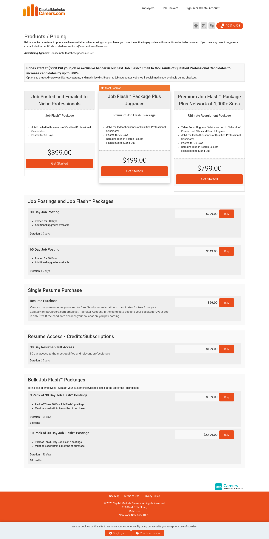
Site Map (114, 496)
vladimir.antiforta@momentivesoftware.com (83, 46)
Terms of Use (131, 496)
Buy (226, 214)
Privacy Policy (152, 496)
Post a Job (229, 26)
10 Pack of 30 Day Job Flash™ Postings (100, 446)
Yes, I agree (117, 533)
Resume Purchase (100, 308)
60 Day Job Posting (100, 260)
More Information (148, 533)
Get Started (59, 163)
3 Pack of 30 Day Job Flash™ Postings (100, 409)
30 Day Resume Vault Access (100, 354)
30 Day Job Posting (100, 223)
